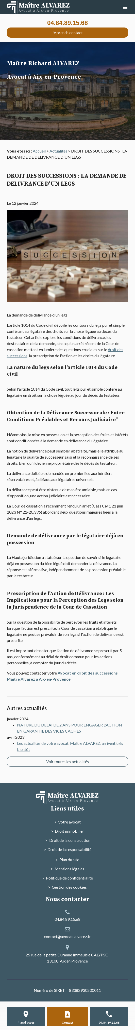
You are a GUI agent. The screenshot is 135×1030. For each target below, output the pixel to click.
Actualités (58, 150)
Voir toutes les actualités (67, 761)
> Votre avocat (67, 821)
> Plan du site (67, 859)
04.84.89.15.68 (67, 22)
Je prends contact (67, 32)
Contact (67, 1022)
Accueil (39, 150)
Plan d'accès (26, 1022)
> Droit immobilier (67, 831)
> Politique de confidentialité (67, 877)
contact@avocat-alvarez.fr (67, 936)
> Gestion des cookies (67, 887)
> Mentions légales (67, 868)
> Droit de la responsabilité (67, 849)
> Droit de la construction (67, 840)
